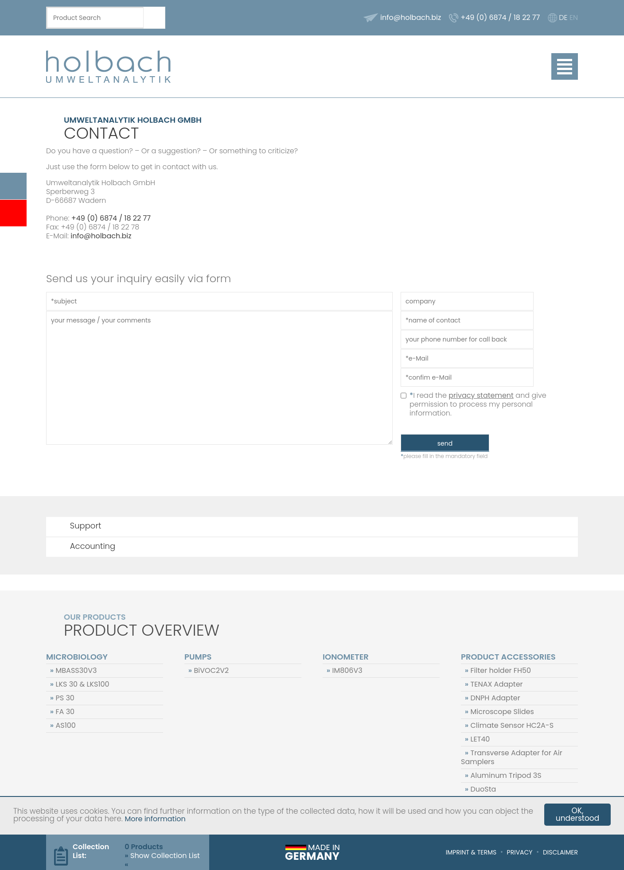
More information (155, 819)
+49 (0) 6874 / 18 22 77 (500, 17)
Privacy (520, 852)
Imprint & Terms (471, 852)
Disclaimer (560, 852)
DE (563, 17)
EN (573, 17)
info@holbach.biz (410, 17)
